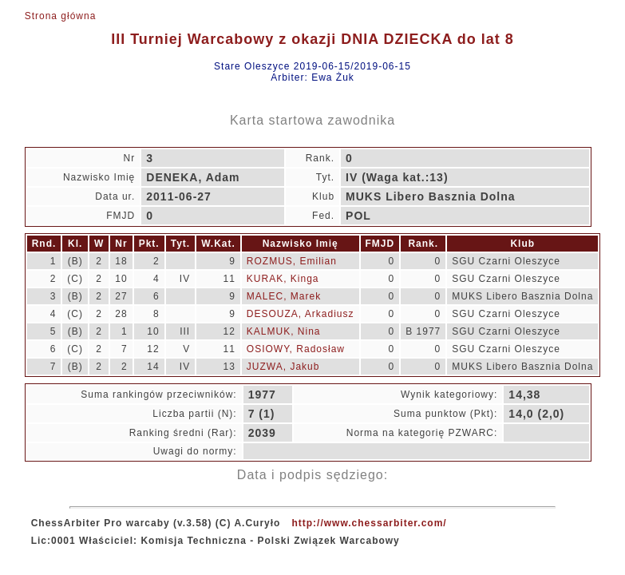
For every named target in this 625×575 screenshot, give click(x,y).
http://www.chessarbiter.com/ (368, 523)
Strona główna (61, 16)
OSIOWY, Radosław (296, 349)
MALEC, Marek (284, 296)
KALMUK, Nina (284, 331)
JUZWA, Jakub (283, 366)
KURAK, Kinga (283, 278)
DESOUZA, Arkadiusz (300, 313)
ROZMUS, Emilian (292, 261)
